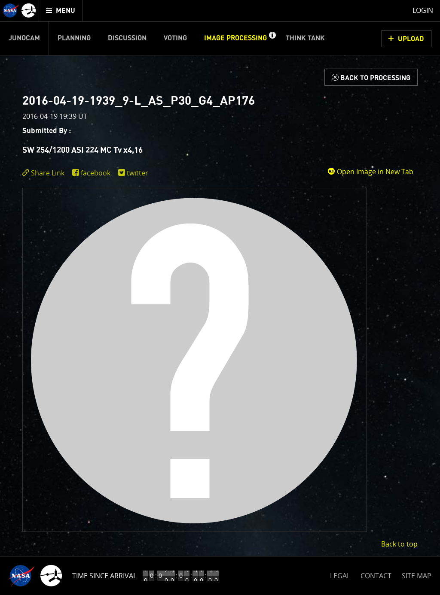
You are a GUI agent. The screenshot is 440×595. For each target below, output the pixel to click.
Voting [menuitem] (175, 38)
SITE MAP (416, 575)
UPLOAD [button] (411, 39)
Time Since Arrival (104, 575)
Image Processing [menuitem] (235, 38)
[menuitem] (60, 10)
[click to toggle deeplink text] (45, 173)
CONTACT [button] (376, 575)
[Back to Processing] (371, 77)
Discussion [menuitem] (127, 38)
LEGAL (340, 574)
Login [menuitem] (422, 10)
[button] (272, 38)
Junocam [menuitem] (24, 38)
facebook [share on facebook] (95, 173)
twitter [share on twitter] (137, 173)
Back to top (399, 544)
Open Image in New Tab (370, 171)
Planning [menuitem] (74, 38)
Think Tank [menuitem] (305, 38)
